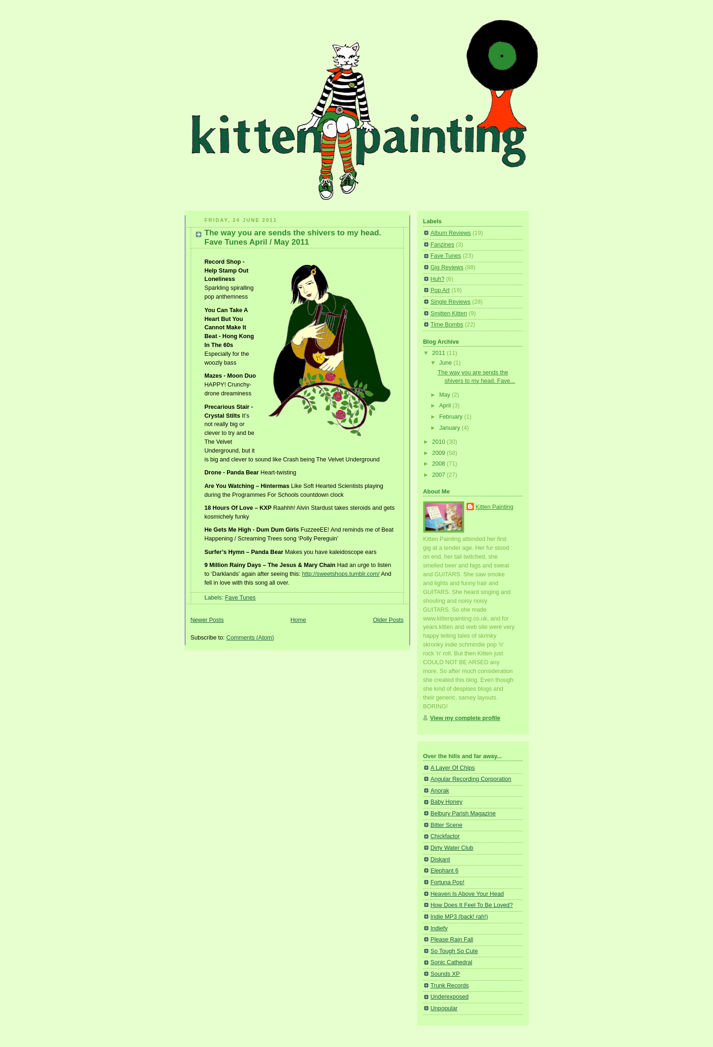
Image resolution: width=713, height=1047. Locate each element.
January (450, 428)
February (451, 416)
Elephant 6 (445, 870)
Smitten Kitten (449, 313)
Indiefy (439, 928)
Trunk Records (450, 985)
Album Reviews (451, 233)
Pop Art (440, 290)
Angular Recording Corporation (471, 779)
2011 (439, 353)
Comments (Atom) (250, 637)
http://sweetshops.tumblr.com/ (341, 574)
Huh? (438, 279)
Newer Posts (207, 620)
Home (298, 620)
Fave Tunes (240, 597)
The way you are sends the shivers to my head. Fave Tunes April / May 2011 (293, 237)
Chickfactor (445, 836)
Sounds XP (445, 974)
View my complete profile (465, 718)
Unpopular (444, 1008)
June (446, 363)
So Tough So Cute (454, 951)
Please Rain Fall (452, 939)
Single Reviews (451, 302)
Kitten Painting (494, 507)
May (445, 395)
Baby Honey (447, 802)
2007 (439, 475)
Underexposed (450, 997)
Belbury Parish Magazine (463, 813)
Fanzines (442, 244)
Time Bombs (447, 324)
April (446, 405)
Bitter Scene (447, 825)
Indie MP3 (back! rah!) (459, 917)
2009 (439, 453)
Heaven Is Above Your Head (467, 894)
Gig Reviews (447, 267)
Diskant (440, 859)
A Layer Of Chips (453, 768)
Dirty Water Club (452, 848)
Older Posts (388, 620)
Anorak (440, 790)
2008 (439, 463)
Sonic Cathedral (452, 962)
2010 (439, 442)
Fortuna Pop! (448, 882)
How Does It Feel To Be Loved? (472, 905)
